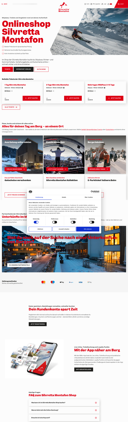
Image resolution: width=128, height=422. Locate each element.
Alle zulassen (88, 229)
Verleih (83, 129)
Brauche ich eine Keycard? (40, 418)
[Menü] (6, 4)
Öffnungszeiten (95, 4)
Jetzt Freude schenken (16, 195)
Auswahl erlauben (64, 229)
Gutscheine (41, 69)
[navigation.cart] (110, 4)
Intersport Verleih (23, 69)
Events (99, 129)
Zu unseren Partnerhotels (19, 265)
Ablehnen (40, 229)
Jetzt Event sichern (57, 169)
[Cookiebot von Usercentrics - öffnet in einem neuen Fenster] (92, 192)
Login (104, 4)
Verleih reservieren (16, 169)
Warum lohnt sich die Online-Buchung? (44, 410)
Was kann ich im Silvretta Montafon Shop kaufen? (48, 403)
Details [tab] (64, 197)
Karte (86, 4)
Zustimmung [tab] (39, 197)
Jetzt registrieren (38, 324)
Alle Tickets (11, 107)
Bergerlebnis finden (99, 169)
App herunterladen (83, 369)
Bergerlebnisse (91, 129)
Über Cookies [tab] (89, 197)
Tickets (7, 69)
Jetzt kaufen (31, 98)
